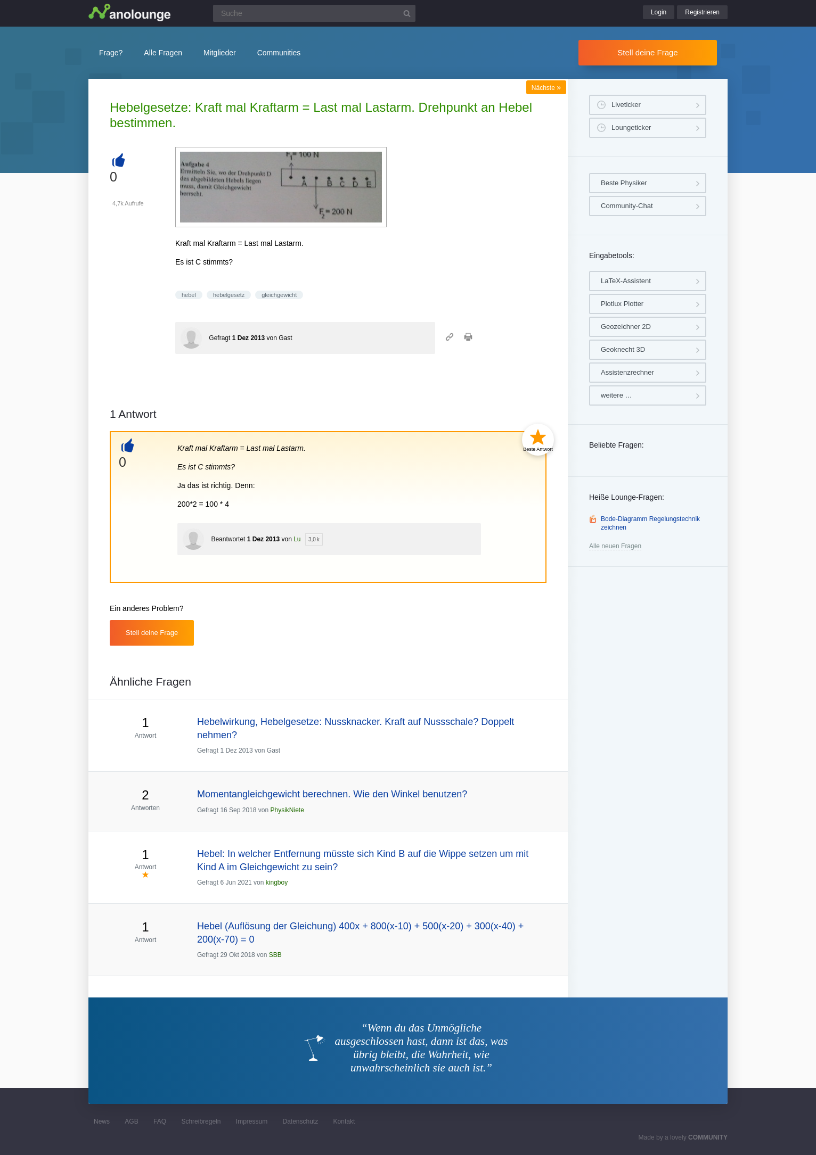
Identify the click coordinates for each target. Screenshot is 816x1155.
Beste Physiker (624, 183)
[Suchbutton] (406, 13)
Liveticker (626, 105)
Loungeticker (631, 127)
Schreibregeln (201, 1121)
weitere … (616, 395)
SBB (275, 955)
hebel (189, 295)
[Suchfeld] (314, 13)
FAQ (159, 1121)
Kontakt (344, 1121)
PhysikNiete (287, 810)
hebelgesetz (228, 295)
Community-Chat (627, 206)
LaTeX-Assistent (626, 281)
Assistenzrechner (627, 372)
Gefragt (219, 338)
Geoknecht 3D (623, 349)
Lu (296, 539)
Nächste (546, 88)
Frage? (111, 52)
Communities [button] (279, 52)
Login (658, 12)
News (102, 1121)
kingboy (277, 882)
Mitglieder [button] (219, 52)
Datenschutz (300, 1121)
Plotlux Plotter (622, 304)
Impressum (251, 1121)
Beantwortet (228, 539)
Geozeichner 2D (626, 327)
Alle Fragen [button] (163, 52)
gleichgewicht (279, 295)
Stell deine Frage (647, 52)
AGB (131, 1121)
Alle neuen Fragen (615, 546)
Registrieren (702, 12)
